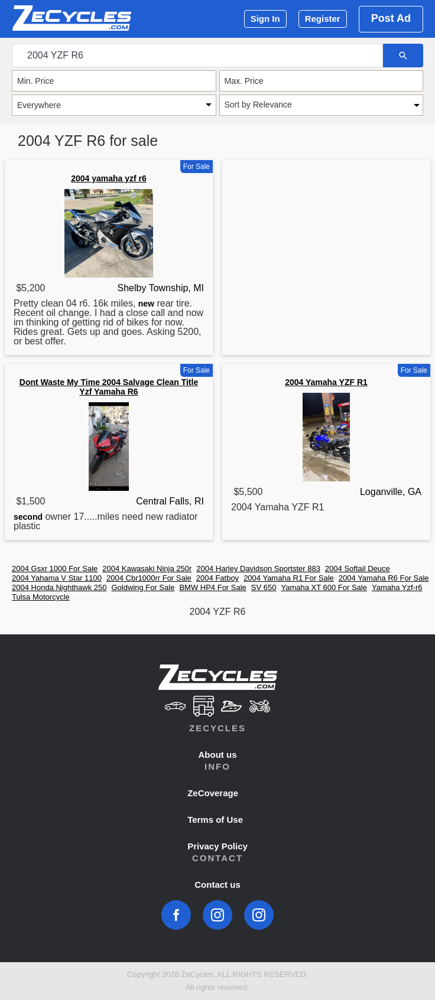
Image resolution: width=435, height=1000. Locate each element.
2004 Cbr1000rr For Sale (148, 578)
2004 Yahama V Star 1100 (57, 578)
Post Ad (391, 18)
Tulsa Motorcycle (41, 596)
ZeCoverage (212, 793)
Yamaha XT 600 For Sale (324, 587)
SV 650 (264, 587)
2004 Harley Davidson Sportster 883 (258, 568)
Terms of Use (215, 820)
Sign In (265, 19)
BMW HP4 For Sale (212, 587)
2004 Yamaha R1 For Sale (289, 578)
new (146, 303)
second (28, 517)
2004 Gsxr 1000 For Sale (55, 568)
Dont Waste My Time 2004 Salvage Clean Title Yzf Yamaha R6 (109, 386)
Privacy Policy (217, 846)
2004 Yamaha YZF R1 (326, 382)
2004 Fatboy (217, 578)
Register (322, 19)
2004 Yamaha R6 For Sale (384, 578)
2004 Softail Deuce (357, 568)
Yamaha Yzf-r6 (397, 587)
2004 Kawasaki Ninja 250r (146, 568)
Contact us (217, 885)
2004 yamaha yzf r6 (109, 178)
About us (218, 755)
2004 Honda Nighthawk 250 (59, 587)
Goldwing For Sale (142, 587)
